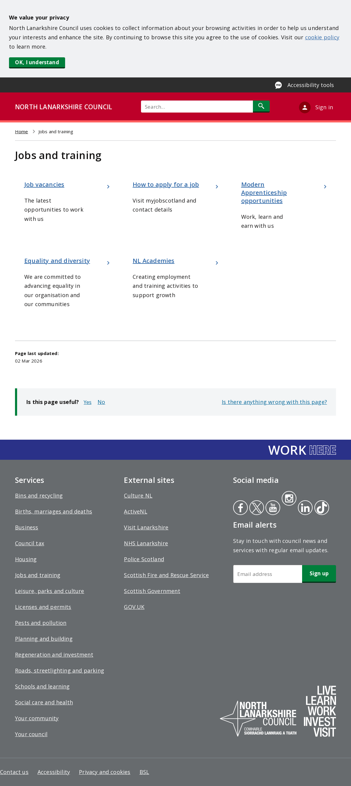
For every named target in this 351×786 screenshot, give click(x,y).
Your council (31, 734)
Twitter (256, 508)
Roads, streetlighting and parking (59, 670)
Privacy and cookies (104, 771)
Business (26, 527)
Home (21, 131)
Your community (37, 718)
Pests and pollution (40, 622)
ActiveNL (135, 511)
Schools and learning (42, 686)
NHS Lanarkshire (146, 543)
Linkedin (304, 508)
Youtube (272, 508)
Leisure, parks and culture (49, 591)
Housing (26, 559)
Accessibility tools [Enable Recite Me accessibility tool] (310, 85)
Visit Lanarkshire (146, 527)
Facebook (240, 508)
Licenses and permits (43, 606)
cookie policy (322, 37)
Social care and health (44, 702)
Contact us (14, 771)
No (101, 401)
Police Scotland (144, 559)
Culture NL (138, 495)
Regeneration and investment (54, 654)
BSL (144, 771)
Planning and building (44, 638)
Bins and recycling (39, 495)
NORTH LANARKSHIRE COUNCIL (63, 107)
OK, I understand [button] (37, 62)
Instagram (289, 499)
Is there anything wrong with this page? (274, 401)
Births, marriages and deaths (53, 511)
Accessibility (54, 771)
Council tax (29, 543)
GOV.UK (134, 606)
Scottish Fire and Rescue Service (166, 575)
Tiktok (320, 508)
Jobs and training (37, 575)
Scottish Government (152, 591)
